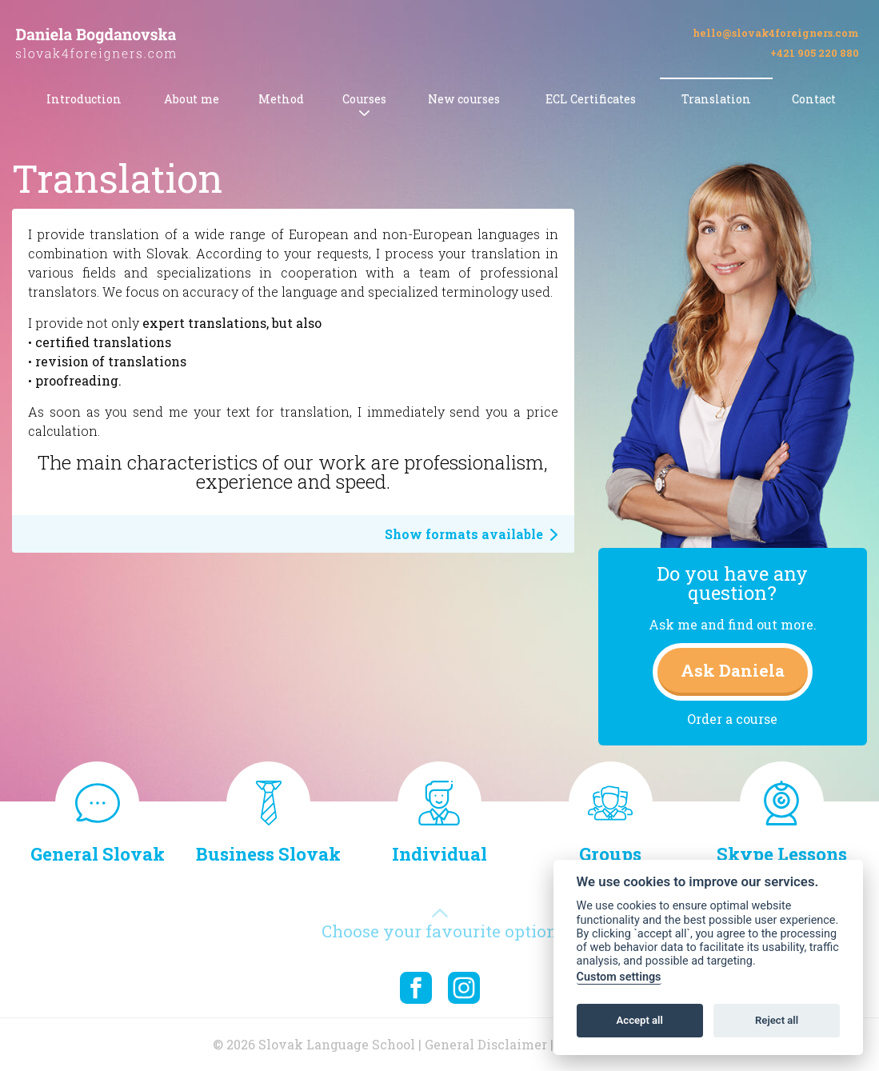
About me (191, 98)
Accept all (640, 1020)
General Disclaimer (486, 1044)
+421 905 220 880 (814, 53)
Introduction (84, 98)
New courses (464, 98)
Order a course (732, 718)
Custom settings (619, 977)
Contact (814, 98)
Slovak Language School (336, 1044)
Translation (716, 98)
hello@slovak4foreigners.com (776, 33)
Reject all (776, 1020)
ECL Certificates (590, 98)
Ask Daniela (733, 670)
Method (281, 98)
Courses (364, 98)
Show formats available (471, 534)
